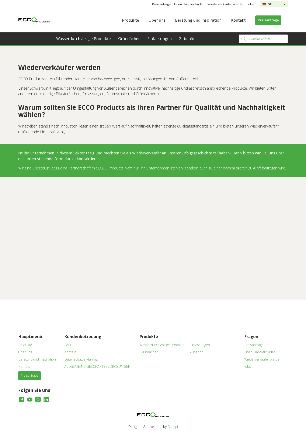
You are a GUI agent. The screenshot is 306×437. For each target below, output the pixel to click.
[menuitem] (274, 4)
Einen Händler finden (189, 4)
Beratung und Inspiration (198, 20)
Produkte (130, 20)
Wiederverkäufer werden (226, 4)
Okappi (172, 426)
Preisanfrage (161, 4)
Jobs (250, 4)
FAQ (67, 345)
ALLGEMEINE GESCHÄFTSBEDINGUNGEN (97, 366)
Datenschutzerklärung (81, 359)
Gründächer (129, 38)
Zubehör (187, 38)
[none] (274, 4)
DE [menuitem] (270, 4)
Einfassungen (159, 38)
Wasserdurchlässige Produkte (83, 38)
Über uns (157, 20)
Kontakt (238, 20)
